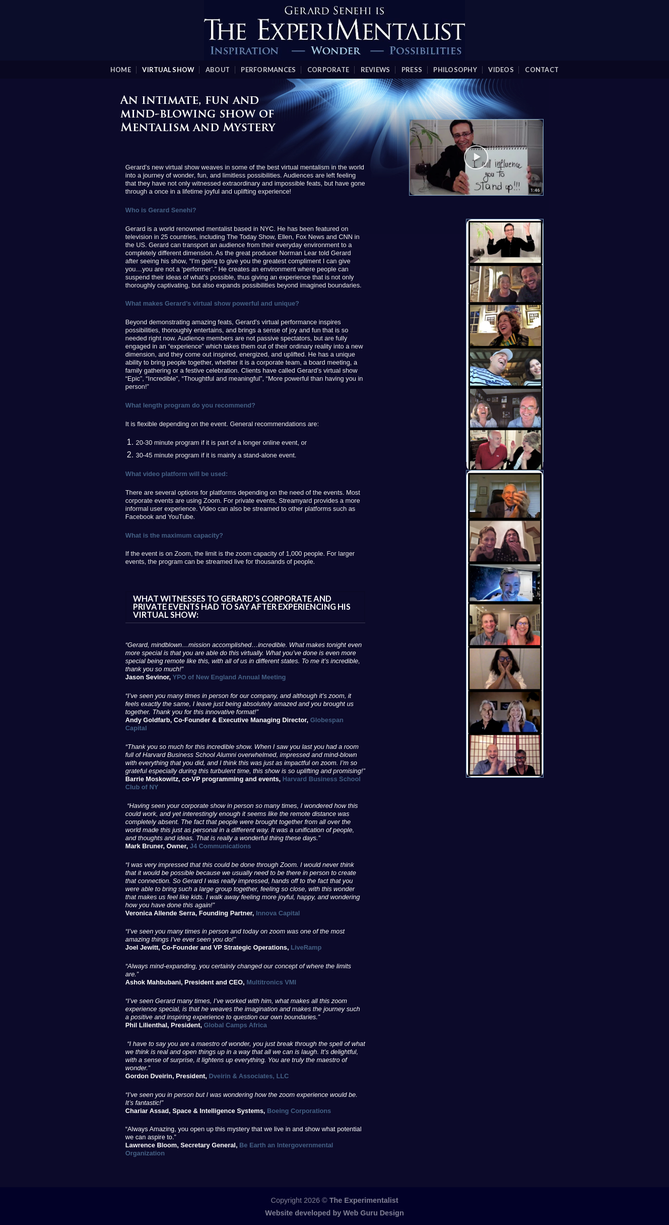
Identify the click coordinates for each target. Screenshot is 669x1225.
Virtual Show (168, 70)
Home (120, 70)
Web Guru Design (373, 1213)
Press (412, 70)
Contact (542, 70)
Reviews (375, 70)
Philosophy (455, 70)
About (218, 70)
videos (501, 70)
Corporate (328, 70)
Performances (268, 70)
